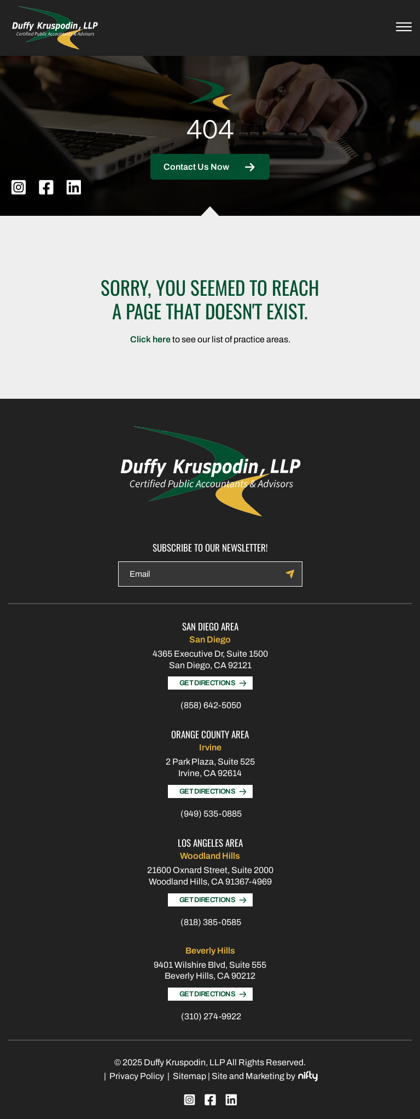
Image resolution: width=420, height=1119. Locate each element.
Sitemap (189, 1076)
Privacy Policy (136, 1076)
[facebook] (46, 187)
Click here (150, 339)
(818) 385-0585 (210, 922)
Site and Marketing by (265, 1076)
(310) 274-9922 (211, 1016)
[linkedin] (73, 187)
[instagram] (18, 187)
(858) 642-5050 (210, 705)
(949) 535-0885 (211, 813)
